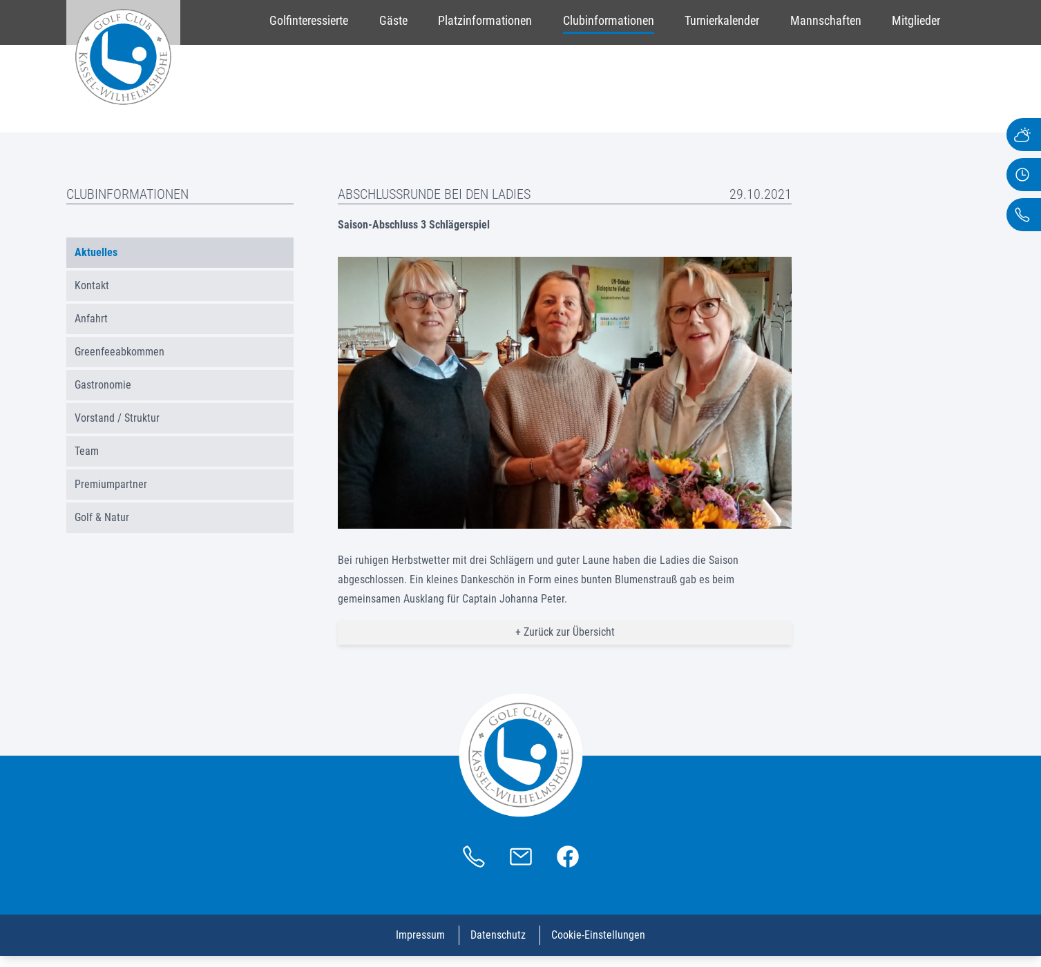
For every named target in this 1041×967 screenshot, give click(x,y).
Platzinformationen (485, 20)
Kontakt (92, 285)
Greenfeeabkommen (119, 351)
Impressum (420, 934)
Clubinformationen (608, 20)
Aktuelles (96, 252)
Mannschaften (825, 20)
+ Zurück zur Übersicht (565, 631)
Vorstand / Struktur (117, 417)
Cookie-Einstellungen (598, 934)
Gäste (393, 20)
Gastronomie (103, 384)
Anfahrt (91, 318)
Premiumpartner (111, 484)
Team (87, 451)
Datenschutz (498, 934)
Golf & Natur (102, 517)
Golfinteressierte (308, 20)
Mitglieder (916, 20)
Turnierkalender (722, 20)
